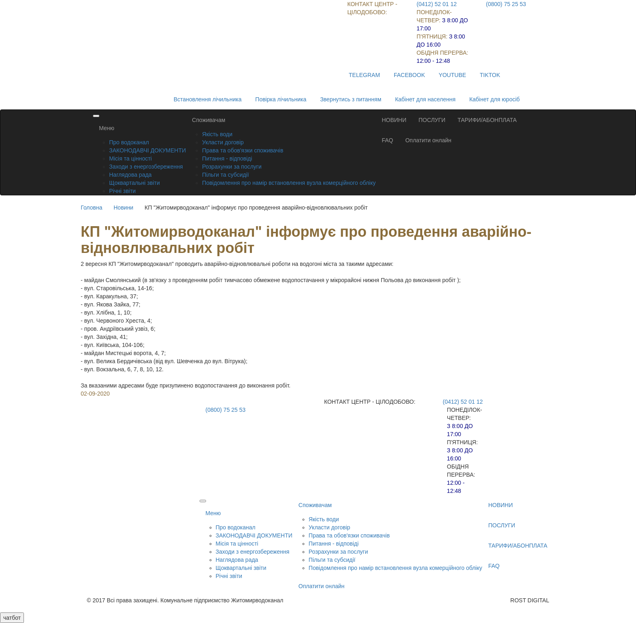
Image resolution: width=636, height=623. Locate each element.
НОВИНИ (394, 120)
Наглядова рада (130, 174)
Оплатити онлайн (428, 140)
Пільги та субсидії (225, 174)
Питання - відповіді (227, 158)
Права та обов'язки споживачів (242, 150)
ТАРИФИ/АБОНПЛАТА (487, 120)
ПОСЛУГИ (432, 120)
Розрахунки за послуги (231, 166)
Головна (91, 207)
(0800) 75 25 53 (506, 4)
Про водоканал (129, 142)
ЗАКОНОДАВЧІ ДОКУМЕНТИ (147, 150)
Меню (106, 128)
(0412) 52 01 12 (437, 4)
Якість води (217, 134)
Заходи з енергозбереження (146, 166)
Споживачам (208, 120)
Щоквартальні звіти (134, 183)
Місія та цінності (130, 158)
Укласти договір (223, 142)
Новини (123, 207)
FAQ (387, 140)
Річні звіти (122, 191)
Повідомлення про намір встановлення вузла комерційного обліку (289, 183)
